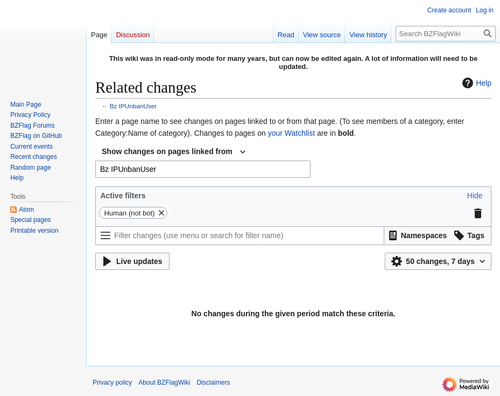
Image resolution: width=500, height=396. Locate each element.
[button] (475, 195)
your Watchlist (291, 133)
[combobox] (173, 152)
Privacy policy (112, 382)
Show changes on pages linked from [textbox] (167, 151)
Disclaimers (213, 382)
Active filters (122, 195)
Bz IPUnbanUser (133, 105)
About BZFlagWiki (164, 382)
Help (475, 83)
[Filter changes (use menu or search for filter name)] (239, 235)
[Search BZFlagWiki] (446, 33)
